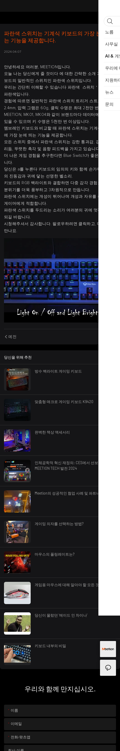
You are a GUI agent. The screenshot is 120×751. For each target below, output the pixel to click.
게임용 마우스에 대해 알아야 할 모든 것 (67, 584)
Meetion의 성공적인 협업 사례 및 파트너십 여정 (73, 493)
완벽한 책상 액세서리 (52, 432)
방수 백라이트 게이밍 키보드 (58, 371)
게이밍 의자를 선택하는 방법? (59, 523)
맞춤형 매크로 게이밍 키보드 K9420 (64, 401)
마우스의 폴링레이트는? (54, 554)
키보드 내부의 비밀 (50, 645)
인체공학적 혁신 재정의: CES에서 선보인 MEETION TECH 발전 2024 (68, 465)
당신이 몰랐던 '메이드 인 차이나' (61, 615)
